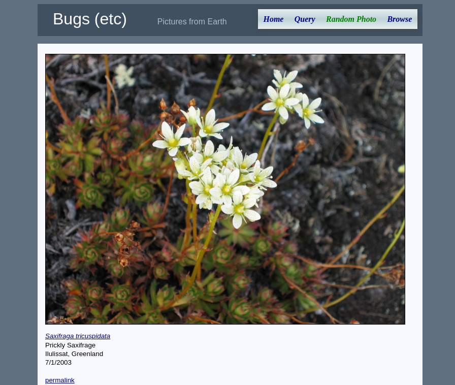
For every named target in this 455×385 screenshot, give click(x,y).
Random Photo (351, 19)
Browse (399, 19)
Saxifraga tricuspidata (77, 336)
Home (273, 19)
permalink (60, 380)
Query (305, 19)
